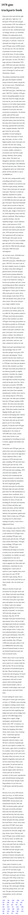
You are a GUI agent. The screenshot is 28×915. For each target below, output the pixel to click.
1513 (8, 906)
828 (3, 911)
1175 (23, 900)
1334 (22, 911)
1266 (18, 900)
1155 (4, 909)
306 (8, 900)
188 (3, 904)
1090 (22, 906)
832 (12, 904)
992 (16, 904)
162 (8, 904)
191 (17, 902)
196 (13, 902)
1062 (13, 911)
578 (12, 913)
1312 (8, 909)
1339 (13, 900)
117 (22, 909)
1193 (8, 911)
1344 (17, 913)
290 (21, 902)
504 (3, 913)
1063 (18, 909)
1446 (8, 902)
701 (8, 913)
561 (3, 902)
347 (13, 906)
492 (21, 904)
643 (3, 906)
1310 (17, 906)
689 (13, 909)
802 (17, 911)
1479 (4, 900)
